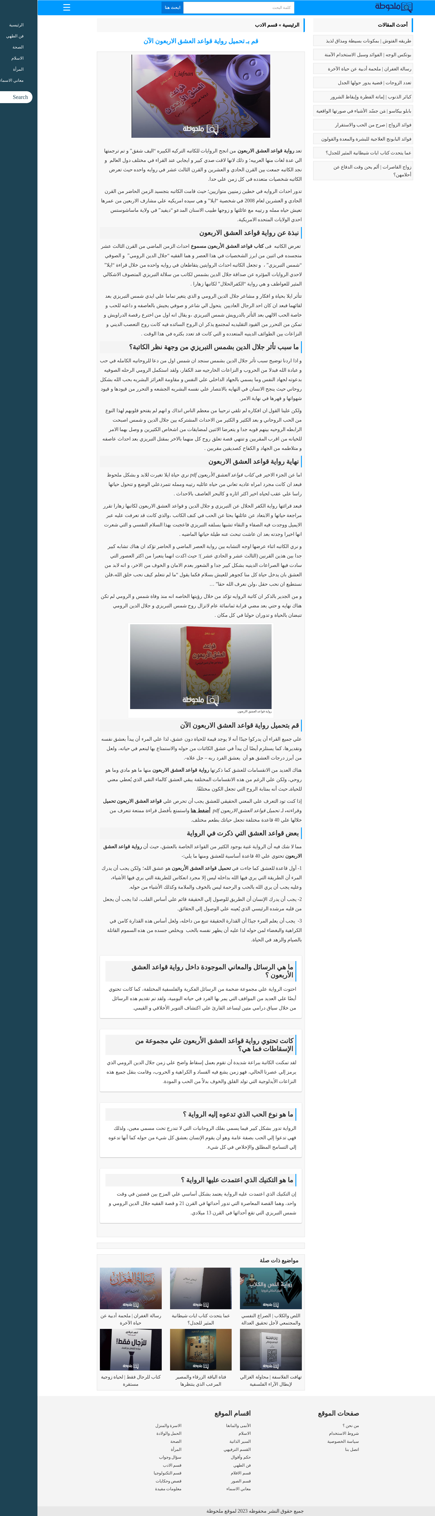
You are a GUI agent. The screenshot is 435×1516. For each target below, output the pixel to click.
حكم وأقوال (203, 1457)
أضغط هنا (163, 810)
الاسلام (207, 1433)
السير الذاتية (202, 1441)
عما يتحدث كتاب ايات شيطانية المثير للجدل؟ (331, 153)
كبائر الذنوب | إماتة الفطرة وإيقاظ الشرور (333, 97)
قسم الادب (229, 25)
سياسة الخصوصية (306, 1441)
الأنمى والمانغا (201, 1425)
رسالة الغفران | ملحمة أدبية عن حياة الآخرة (332, 69)
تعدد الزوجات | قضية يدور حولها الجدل (337, 82)
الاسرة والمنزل (131, 1425)
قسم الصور (203, 1481)
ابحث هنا (135, 8)
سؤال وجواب (133, 1457)
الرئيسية (253, 25)
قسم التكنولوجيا (130, 1473)
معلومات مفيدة (131, 1489)
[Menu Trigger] (29, 7)
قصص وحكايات (131, 1481)
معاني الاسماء (201, 1489)
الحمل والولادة (131, 1433)
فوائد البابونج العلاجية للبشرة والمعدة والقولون (329, 139)
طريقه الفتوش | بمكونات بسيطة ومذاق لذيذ (331, 41)
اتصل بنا (315, 1449)
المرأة (138, 1449)
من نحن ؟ (313, 1425)
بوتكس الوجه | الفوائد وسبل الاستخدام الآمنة (330, 54)
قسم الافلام (203, 1473)
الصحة (138, 1441)
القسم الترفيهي (199, 1449)
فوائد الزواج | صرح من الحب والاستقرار (336, 125)
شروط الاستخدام (307, 1433)
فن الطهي (204, 1465)
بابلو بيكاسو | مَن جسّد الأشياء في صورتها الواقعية (326, 111)
